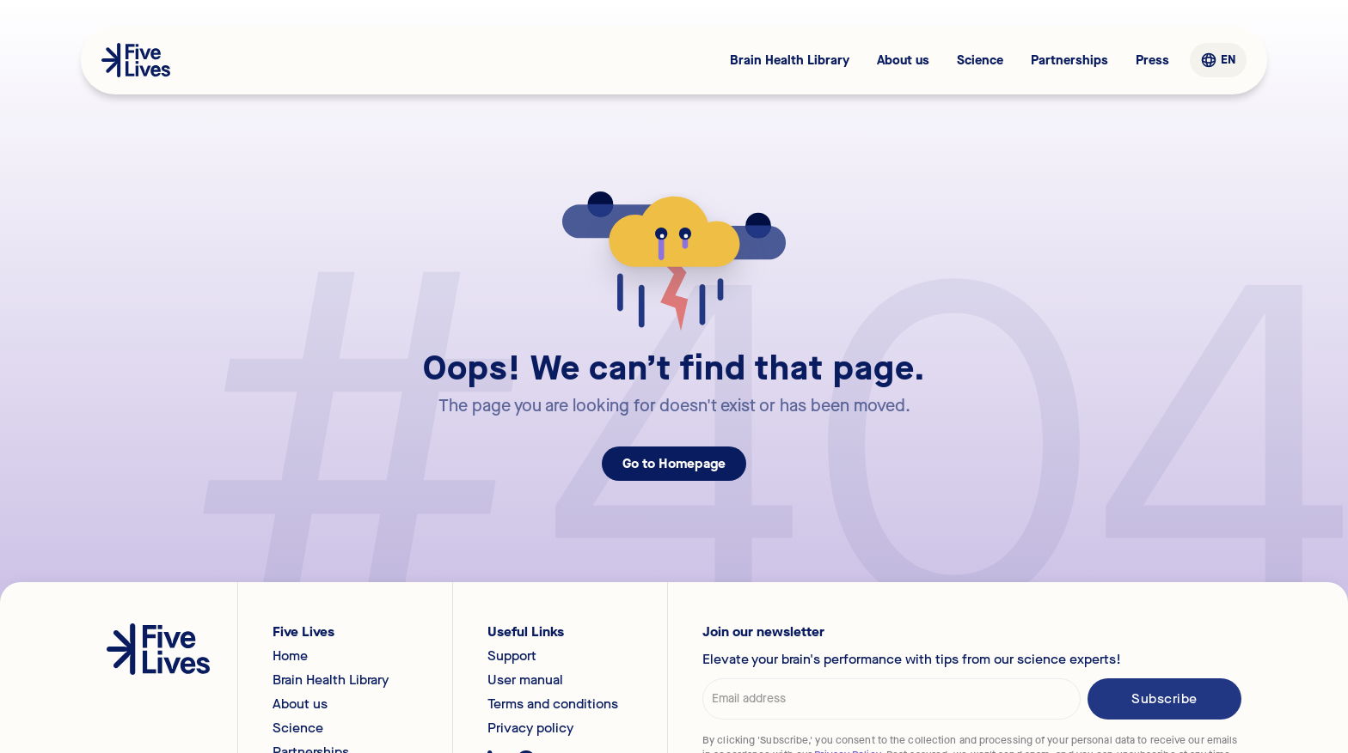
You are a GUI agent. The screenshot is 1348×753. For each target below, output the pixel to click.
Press (1152, 60)
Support (511, 656)
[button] (1217, 60)
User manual (525, 680)
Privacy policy (530, 728)
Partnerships (1069, 60)
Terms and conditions (552, 704)
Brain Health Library (789, 60)
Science (980, 60)
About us (903, 60)
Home (290, 656)
